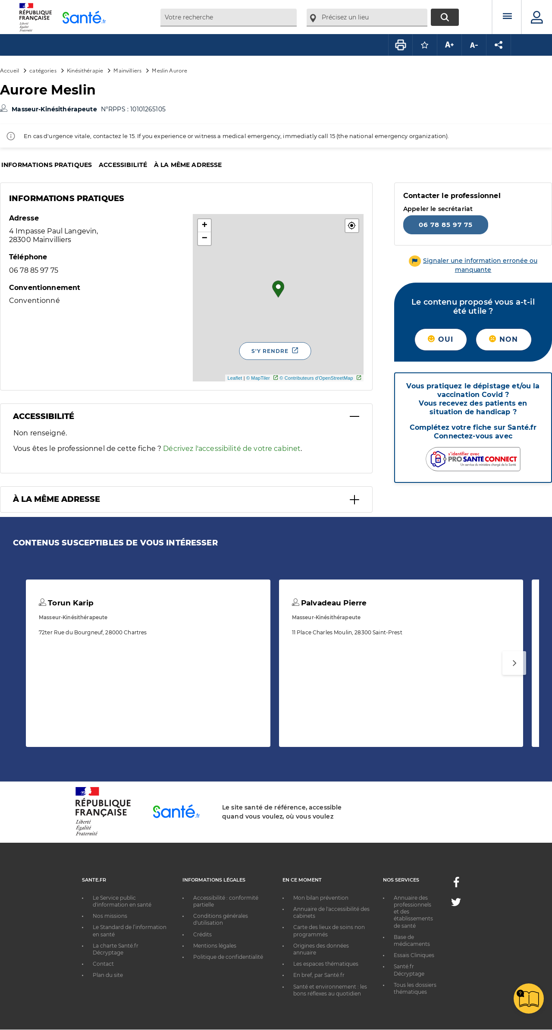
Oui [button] (440, 339)
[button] (351, 225)
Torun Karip (66, 602)
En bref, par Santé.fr (319, 975)
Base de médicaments (412, 940)
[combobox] (228, 17)
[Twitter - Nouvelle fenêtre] (456, 904)
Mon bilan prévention (320, 898)
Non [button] (503, 339)
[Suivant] (514, 663)
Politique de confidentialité (228, 957)
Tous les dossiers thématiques (415, 988)
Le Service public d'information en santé (122, 901)
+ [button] (204, 225)
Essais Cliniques (414, 955)
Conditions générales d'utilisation (220, 919)
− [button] (204, 238)
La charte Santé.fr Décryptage (115, 949)
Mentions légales (214, 945)
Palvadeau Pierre (329, 602)
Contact (103, 964)
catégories (42, 70)
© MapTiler (258, 378)
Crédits (202, 934)
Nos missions (110, 916)
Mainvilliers (127, 70)
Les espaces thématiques (325, 964)
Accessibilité (123, 165)
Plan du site (108, 975)
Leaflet (234, 378)
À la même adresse (188, 165)
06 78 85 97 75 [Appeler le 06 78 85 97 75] (446, 224)
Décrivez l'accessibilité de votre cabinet (232, 448)
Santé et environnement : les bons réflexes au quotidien (330, 990)
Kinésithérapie (85, 70)
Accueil (9, 70)
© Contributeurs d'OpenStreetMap (316, 378)
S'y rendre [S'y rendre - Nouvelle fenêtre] (270, 351)
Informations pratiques (46, 165)
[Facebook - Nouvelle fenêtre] (456, 885)
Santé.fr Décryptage (409, 969)
